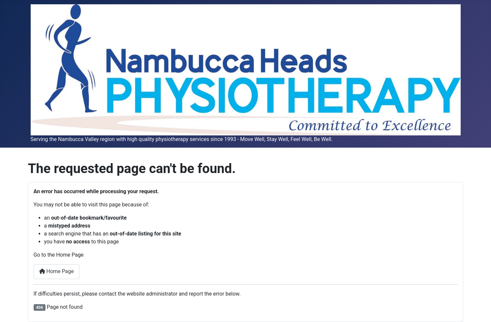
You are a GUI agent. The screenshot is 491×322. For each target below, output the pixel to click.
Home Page (56, 271)
